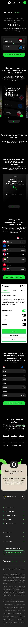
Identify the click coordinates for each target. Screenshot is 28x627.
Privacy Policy (13, 569)
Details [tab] (14, 290)
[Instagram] (24, 561)
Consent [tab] (5, 290)
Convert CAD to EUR (20, 589)
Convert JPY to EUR (17, 591)
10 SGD (5, 375)
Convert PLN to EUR (16, 586)
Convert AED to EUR (10, 589)
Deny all (14, 339)
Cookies (22, 569)
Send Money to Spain (12, 582)
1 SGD (4, 371)
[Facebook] (20, 561)
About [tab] (23, 290)
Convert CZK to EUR (20, 594)
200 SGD (5, 391)
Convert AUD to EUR (7, 591)
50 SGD (5, 383)
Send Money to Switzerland (13, 580)
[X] (16, 561)
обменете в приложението (14, 277)
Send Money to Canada (14, 577)
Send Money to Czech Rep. (16, 576)
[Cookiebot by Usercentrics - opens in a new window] (20, 286)
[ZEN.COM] (7, 561)
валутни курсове (20, 425)
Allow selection (14, 335)
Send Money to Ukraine (17, 574)
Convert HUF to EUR (10, 594)
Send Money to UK (7, 574)
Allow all (14, 331)
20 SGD (5, 379)
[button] (12, 121)
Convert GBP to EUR (13, 588)
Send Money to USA (20, 573)
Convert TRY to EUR (7, 595)
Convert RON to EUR (16, 595)
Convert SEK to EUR (13, 592)
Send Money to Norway (14, 579)
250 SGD (5, 395)
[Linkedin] (12, 561)
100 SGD (5, 387)
